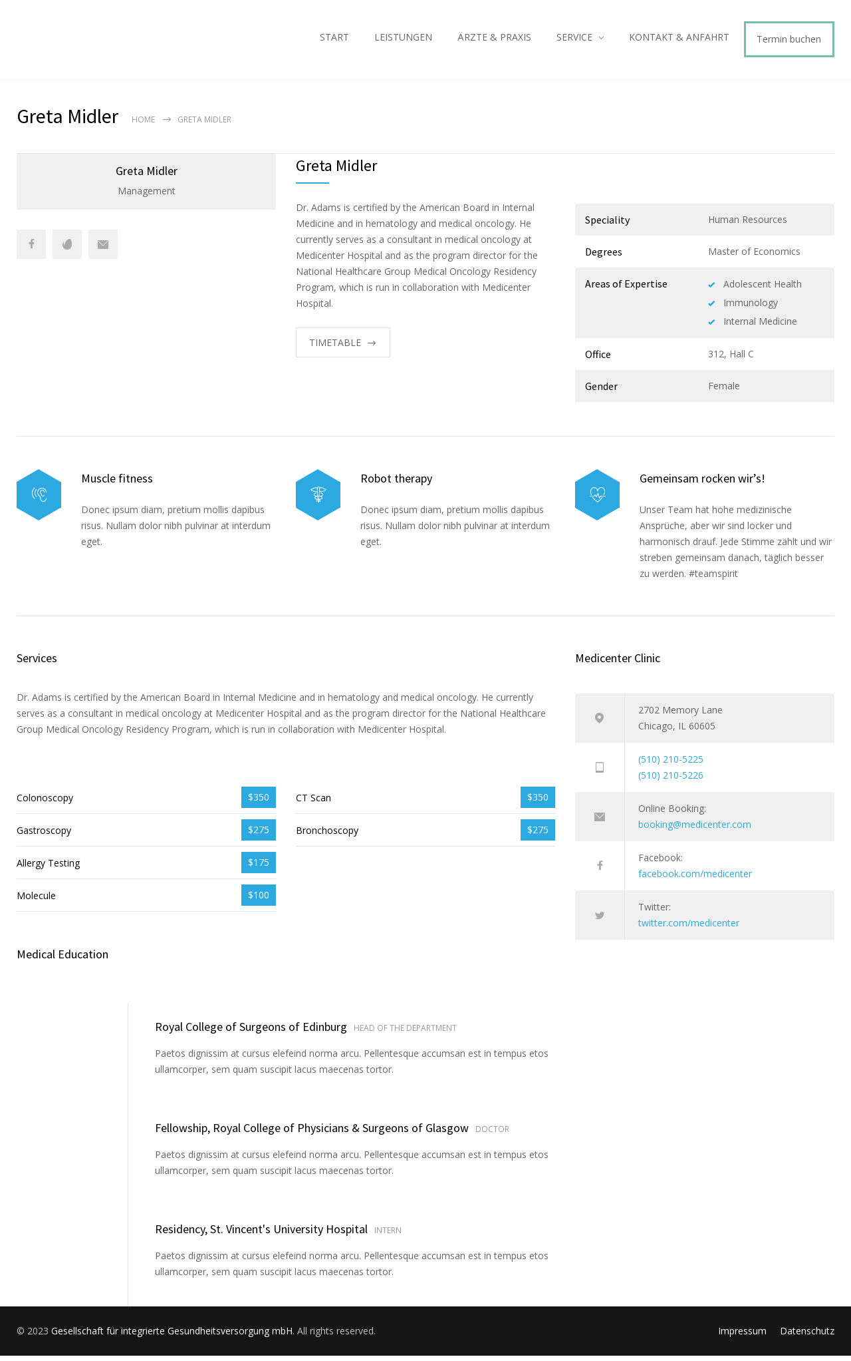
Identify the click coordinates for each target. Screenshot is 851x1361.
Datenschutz (807, 1336)
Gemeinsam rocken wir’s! (702, 483)
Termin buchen (789, 41)
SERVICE (574, 39)
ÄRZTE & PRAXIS (494, 39)
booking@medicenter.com (694, 829)
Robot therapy (396, 483)
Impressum (742, 1336)
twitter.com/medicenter (688, 928)
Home (143, 124)
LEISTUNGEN (403, 39)
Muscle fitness (117, 483)
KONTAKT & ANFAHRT (679, 39)
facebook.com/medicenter (695, 879)
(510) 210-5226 (670, 780)
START (334, 39)
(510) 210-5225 (670, 764)
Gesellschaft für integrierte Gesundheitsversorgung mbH (172, 1336)
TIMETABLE (335, 347)
